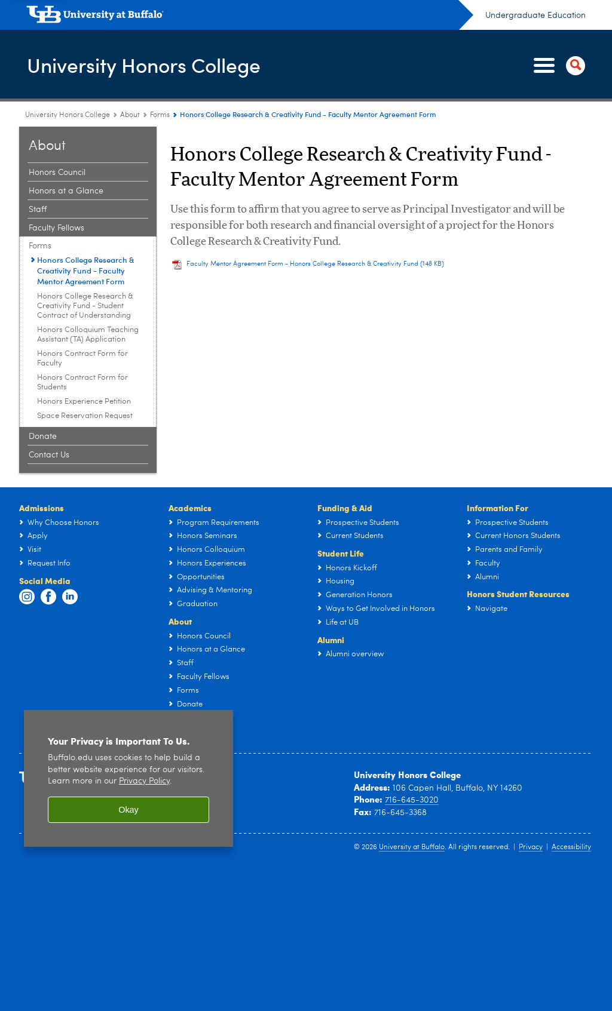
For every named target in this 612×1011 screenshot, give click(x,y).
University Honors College (153, 64)
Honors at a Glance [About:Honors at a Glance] (66, 191)
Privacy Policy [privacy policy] (144, 781)
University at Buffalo (412, 847)
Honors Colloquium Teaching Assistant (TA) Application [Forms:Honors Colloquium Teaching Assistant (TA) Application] (88, 334)
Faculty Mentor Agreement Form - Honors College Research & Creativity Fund (315, 264)
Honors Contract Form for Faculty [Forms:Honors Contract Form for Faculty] (82, 358)
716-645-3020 (412, 800)
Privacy (531, 847)
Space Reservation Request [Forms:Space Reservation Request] (85, 416)
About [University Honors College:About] (130, 115)
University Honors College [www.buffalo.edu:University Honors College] (67, 115)
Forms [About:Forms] (160, 115)
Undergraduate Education (535, 15)
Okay (128, 810)
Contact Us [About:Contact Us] (49, 455)
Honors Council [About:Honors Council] (57, 172)
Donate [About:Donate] (43, 436)
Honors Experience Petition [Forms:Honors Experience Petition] (84, 401)
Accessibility (571, 847)
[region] (128, 778)
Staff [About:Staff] (38, 209)
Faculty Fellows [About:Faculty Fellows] (56, 228)
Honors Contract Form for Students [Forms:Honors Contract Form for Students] (82, 382)
